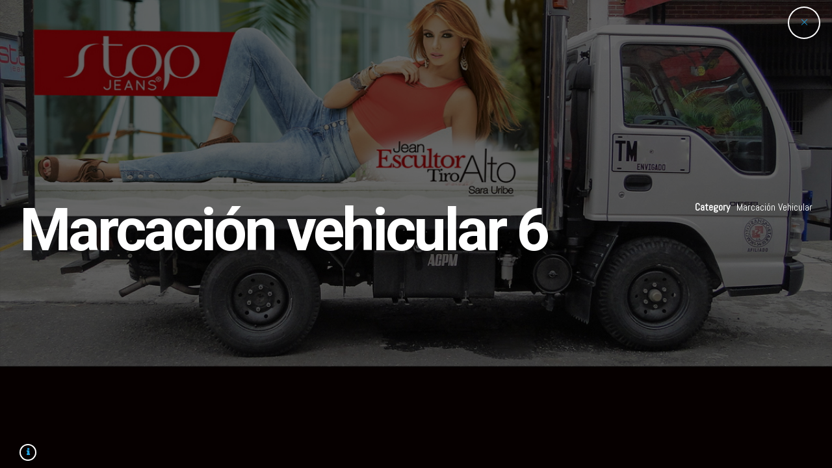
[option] (416, 234)
